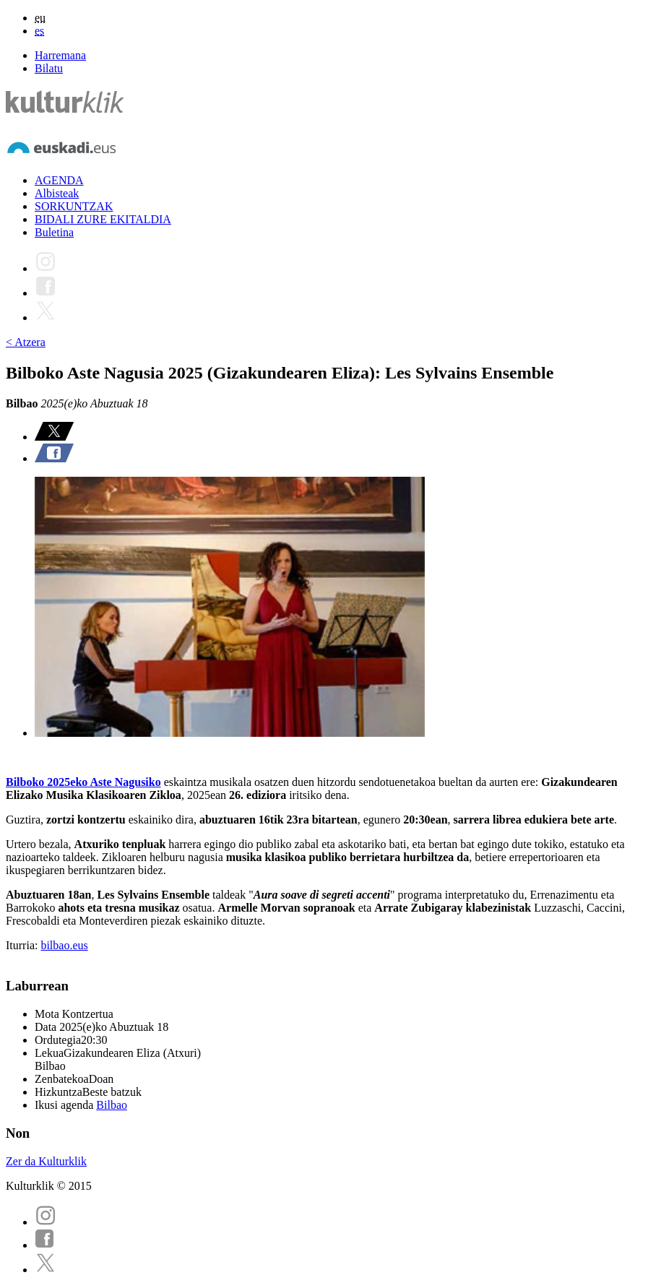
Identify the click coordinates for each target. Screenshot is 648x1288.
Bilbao (111, 1105)
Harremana (60, 55)
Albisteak (57, 193)
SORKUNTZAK (74, 206)
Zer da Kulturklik (46, 1161)
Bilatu (49, 68)
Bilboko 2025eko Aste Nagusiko (83, 782)
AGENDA (59, 180)
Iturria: (23, 945)
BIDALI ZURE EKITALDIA (103, 219)
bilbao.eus (63, 945)
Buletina (54, 232)
